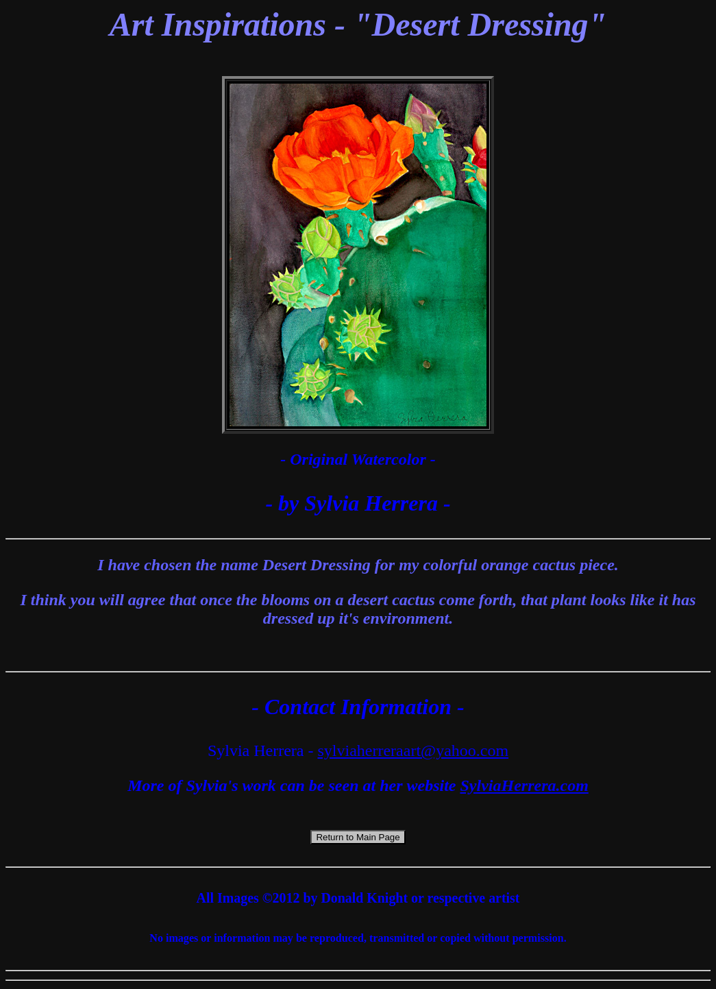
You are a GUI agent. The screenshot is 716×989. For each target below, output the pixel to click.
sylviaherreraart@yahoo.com (412, 750)
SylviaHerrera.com (524, 785)
